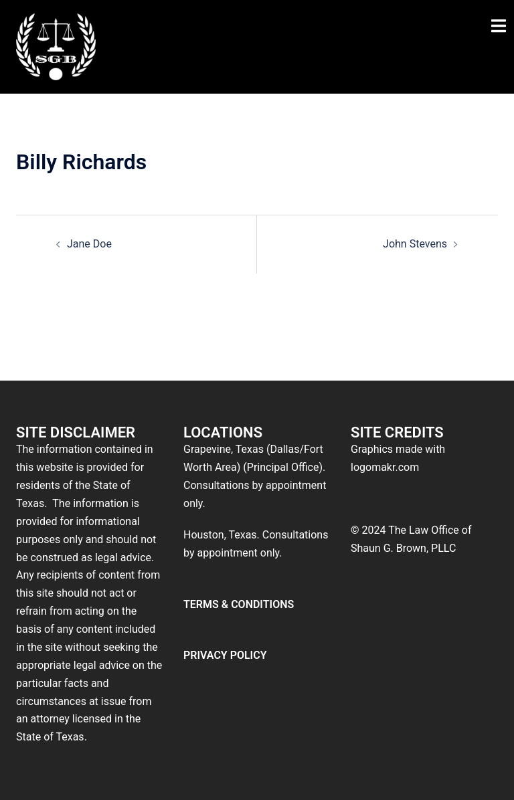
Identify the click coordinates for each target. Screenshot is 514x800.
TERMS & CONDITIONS (238, 604)
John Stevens (415, 243)
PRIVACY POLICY (225, 655)
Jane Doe (89, 243)
